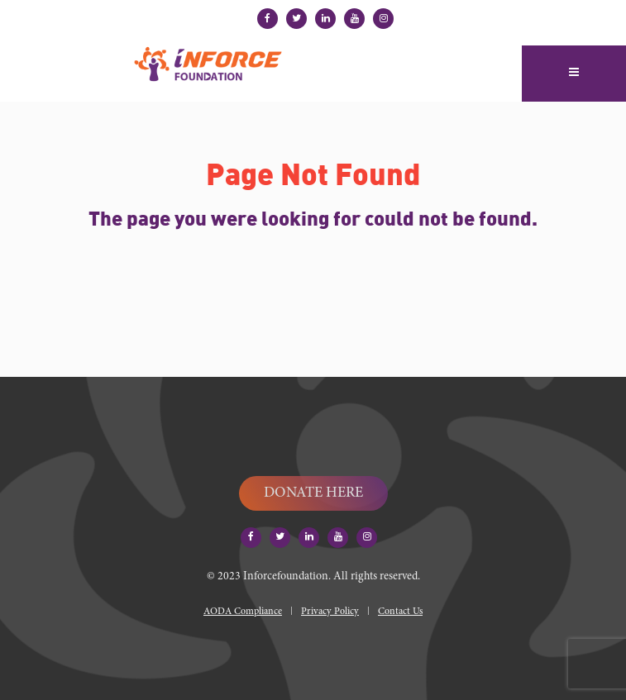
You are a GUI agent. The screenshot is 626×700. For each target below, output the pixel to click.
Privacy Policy (330, 612)
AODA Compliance (242, 612)
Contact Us (400, 612)
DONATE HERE (313, 493)
